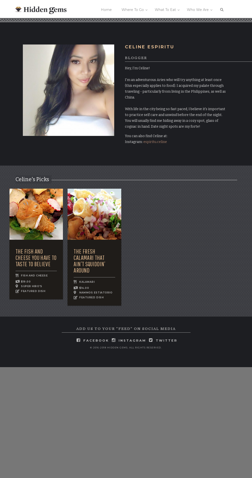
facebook (96, 340)
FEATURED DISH (33, 291)
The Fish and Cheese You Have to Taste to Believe (36, 257)
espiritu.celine (155, 142)
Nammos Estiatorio (95, 292)
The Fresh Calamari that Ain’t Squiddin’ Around (89, 261)
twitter (166, 340)
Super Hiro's (31, 286)
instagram (132, 340)
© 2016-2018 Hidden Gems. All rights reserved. (126, 347)
